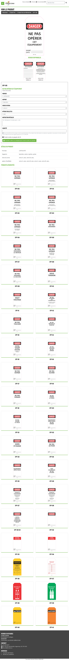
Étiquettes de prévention (24, 12)
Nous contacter (26, 2)
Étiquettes (12, 12)
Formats (4, 93)
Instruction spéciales (8, 117)
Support (4, 99)
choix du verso (6, 105)
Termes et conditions (8, 654)
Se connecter (42, 2)
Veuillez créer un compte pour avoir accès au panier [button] (19, 140)
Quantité (4, 128)
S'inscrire (34, 2)
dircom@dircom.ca (6, 648)
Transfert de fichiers (8, 653)
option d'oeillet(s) (7, 111)
